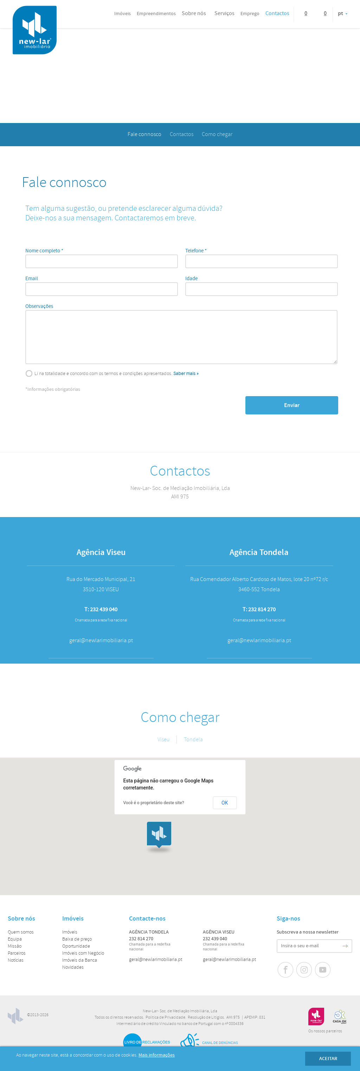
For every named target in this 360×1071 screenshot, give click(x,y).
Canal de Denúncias (209, 1042)
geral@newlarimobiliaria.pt (155, 959)
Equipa (15, 939)
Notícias (16, 960)
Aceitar (328, 1059)
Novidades (73, 967)
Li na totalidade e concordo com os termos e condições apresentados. (103, 373)
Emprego (249, 14)
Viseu (163, 739)
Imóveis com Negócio (83, 953)
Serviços (224, 13)
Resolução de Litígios (206, 1017)
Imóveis (69, 932)
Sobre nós (194, 13)
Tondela (193, 739)
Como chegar (217, 134)
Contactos (277, 13)
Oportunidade (76, 946)
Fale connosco (144, 134)
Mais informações (157, 1055)
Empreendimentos (156, 14)
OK (224, 803)
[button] (159, 838)
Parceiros (17, 953)
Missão (14, 946)
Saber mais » (186, 373)
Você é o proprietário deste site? (153, 802)
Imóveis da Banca (79, 960)
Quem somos (21, 932)
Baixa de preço (77, 939)
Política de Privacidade (165, 1017)
